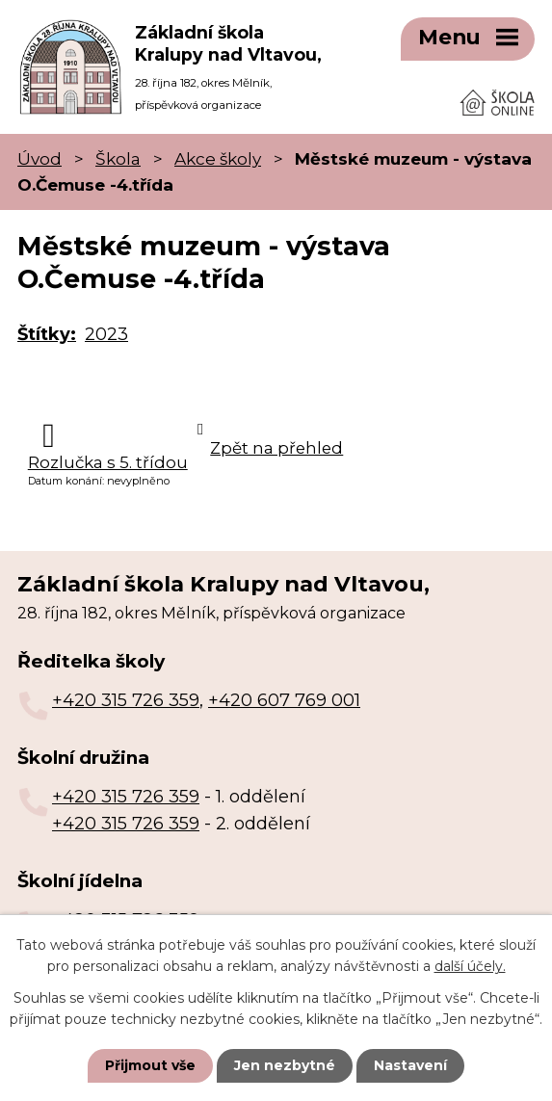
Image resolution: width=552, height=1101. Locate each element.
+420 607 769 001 (284, 700)
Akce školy (217, 158)
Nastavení (410, 1065)
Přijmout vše (150, 1065)
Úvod (39, 158)
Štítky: (46, 334)
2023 (106, 334)
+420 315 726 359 (125, 700)
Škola (118, 158)
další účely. (470, 966)
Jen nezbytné (284, 1065)
